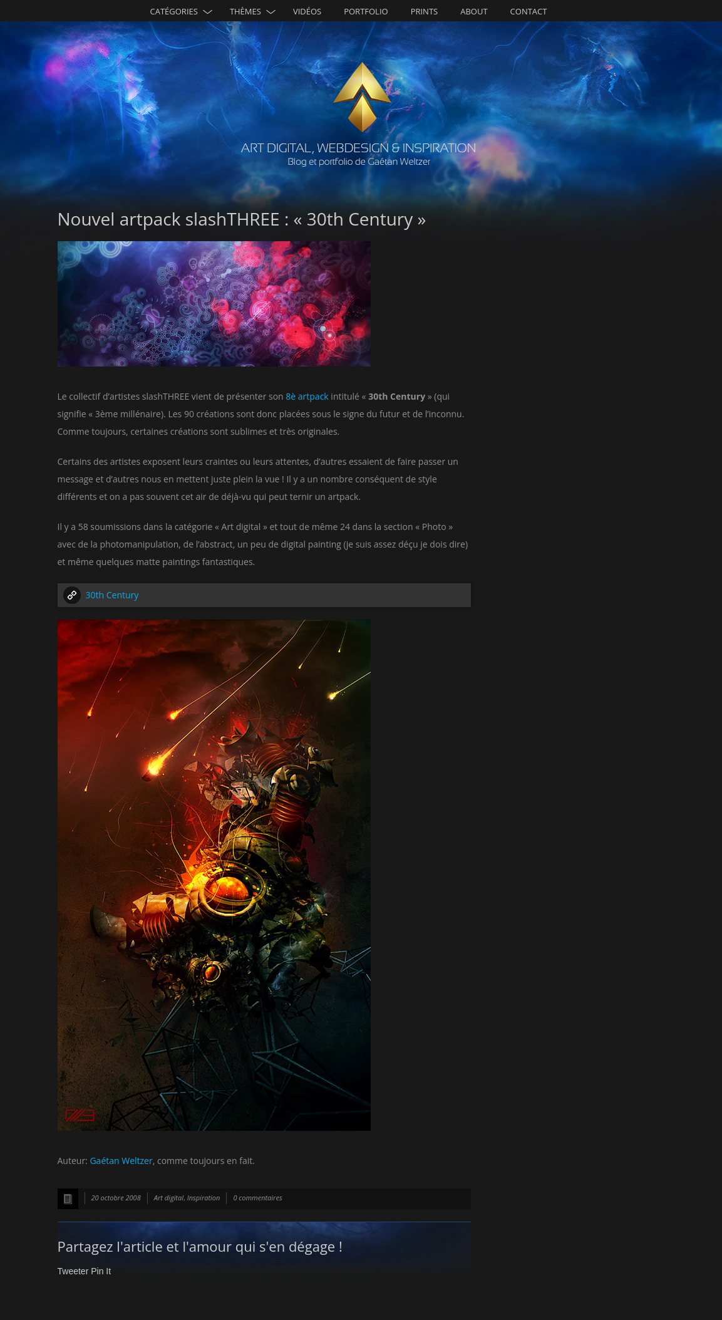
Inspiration (203, 1197)
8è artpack (307, 396)
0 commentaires (257, 1197)
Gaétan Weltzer (121, 1161)
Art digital (168, 1197)
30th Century (112, 595)
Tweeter (73, 1271)
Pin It (101, 1271)
